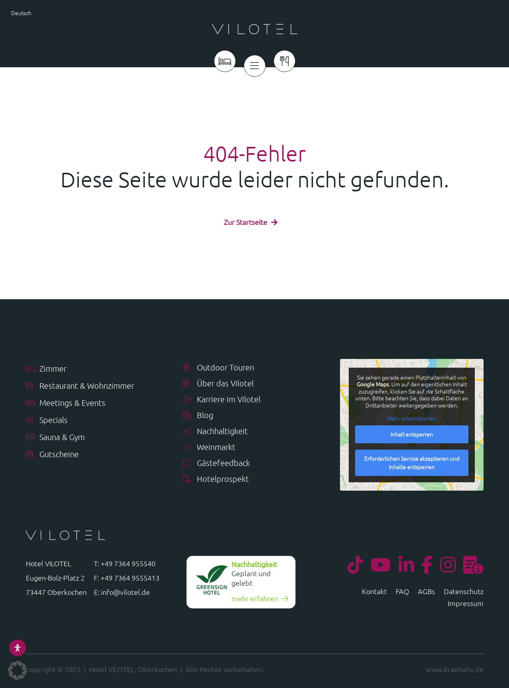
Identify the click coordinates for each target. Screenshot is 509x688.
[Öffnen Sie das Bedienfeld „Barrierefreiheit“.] (17, 647)
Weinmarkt (209, 445)
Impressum (466, 601)
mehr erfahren (254, 595)
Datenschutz (464, 589)
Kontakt (374, 589)
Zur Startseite (245, 219)
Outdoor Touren (218, 365)
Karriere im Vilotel (221, 397)
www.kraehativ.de (455, 666)
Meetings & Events (65, 401)
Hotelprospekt (216, 477)
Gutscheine (52, 452)
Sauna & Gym (55, 435)
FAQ (402, 589)
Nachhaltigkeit (215, 429)
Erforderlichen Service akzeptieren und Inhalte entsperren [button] (411, 460)
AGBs (426, 589)
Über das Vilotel (218, 381)
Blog (198, 413)
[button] (17, 670)
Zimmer (45, 367)
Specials (46, 418)
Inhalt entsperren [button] (411, 431)
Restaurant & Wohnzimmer (79, 384)
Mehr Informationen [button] (411, 416)
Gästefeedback (216, 461)
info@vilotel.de (125, 589)
